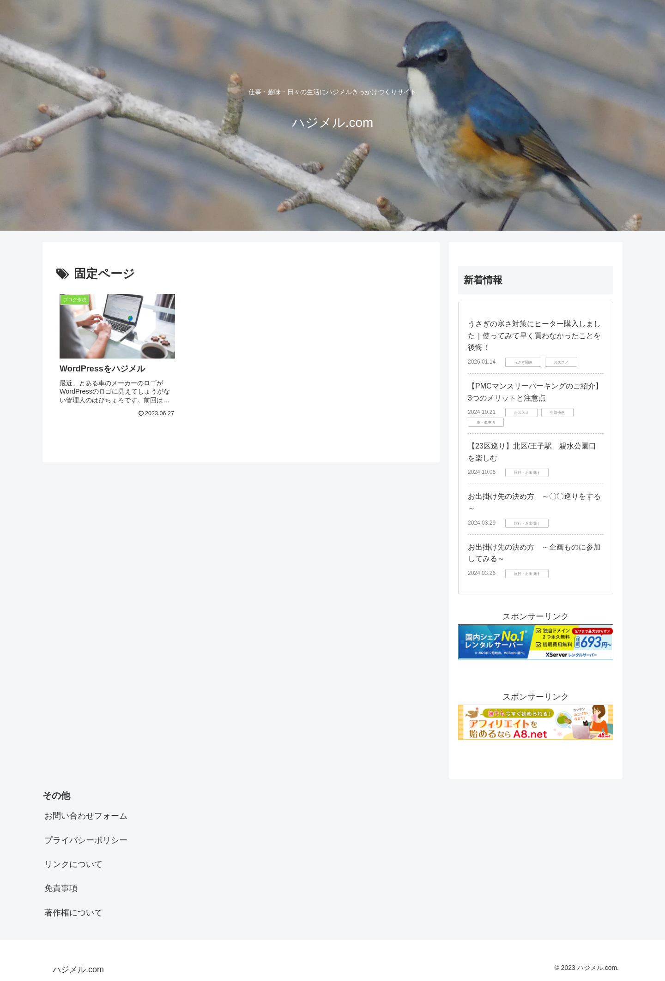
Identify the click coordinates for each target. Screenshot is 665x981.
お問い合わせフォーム (85, 815)
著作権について (73, 912)
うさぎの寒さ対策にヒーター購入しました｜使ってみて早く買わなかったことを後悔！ (534, 335)
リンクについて (73, 864)
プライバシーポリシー (85, 840)
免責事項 (61, 888)
